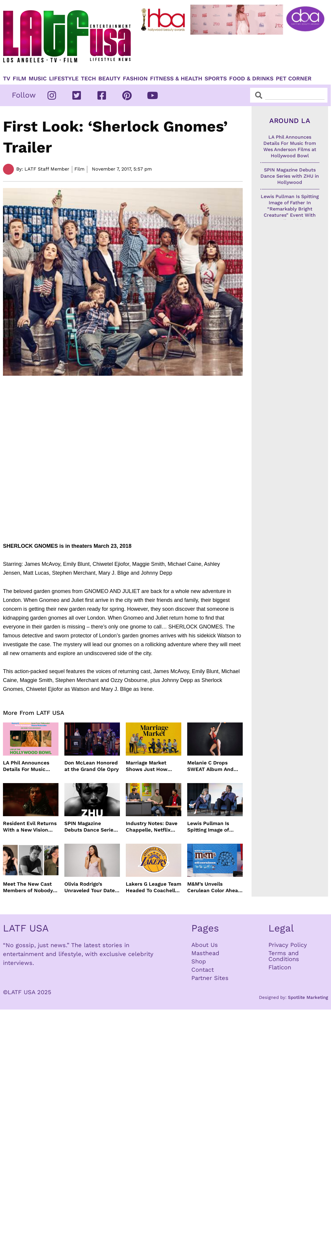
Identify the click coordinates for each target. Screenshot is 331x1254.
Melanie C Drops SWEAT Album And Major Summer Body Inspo (212, 766)
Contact (202, 969)
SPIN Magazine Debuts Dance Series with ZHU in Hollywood (90, 826)
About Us (204, 944)
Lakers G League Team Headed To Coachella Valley (153, 887)
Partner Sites (210, 977)
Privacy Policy (287, 944)
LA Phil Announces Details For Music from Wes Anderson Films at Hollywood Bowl (27, 766)
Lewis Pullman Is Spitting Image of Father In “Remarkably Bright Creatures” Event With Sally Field (211, 826)
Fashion (135, 79)
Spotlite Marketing (308, 997)
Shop (198, 961)
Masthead (205, 953)
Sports (216, 79)
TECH (88, 79)
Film (19, 79)
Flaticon (279, 967)
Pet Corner (294, 79)
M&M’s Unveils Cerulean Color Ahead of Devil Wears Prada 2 (214, 887)
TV (6, 79)
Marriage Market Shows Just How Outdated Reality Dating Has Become (150, 766)
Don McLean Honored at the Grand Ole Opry (91, 766)
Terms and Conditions (283, 956)
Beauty (109, 79)
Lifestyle (64, 79)
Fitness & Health (176, 79)
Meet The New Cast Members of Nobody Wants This (28, 887)
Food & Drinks (251, 79)
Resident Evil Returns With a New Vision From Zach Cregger (30, 826)
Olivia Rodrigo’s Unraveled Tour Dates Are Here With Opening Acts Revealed (91, 887)
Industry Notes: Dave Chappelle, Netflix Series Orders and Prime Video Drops (151, 826)
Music (38, 79)
